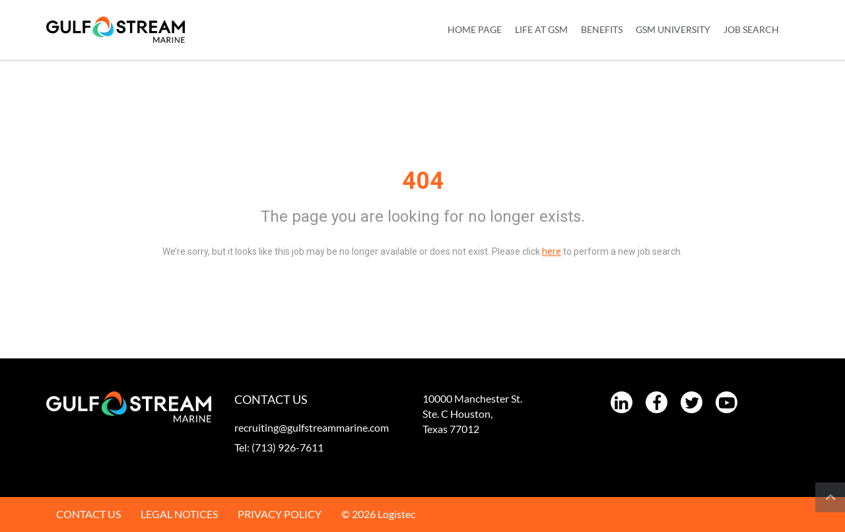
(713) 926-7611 (287, 447)
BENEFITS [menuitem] (602, 29)
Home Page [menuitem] (475, 29)
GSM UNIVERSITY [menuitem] (673, 29)
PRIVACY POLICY (279, 514)
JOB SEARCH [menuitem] (751, 29)
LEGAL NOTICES (179, 514)
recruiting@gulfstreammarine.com (311, 427)
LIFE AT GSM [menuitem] (541, 29)
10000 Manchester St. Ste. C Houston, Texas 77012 (472, 413)
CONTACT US (88, 514)
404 (423, 181)
